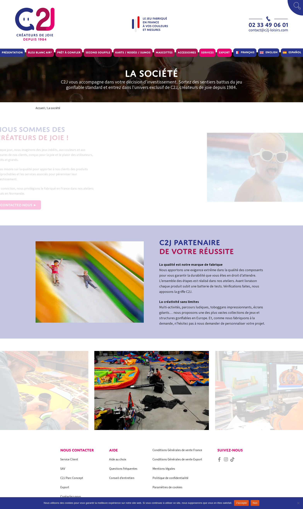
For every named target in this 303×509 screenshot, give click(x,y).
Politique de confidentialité (170, 478)
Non (255, 502)
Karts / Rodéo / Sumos (133, 52)
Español (295, 52)
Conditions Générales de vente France (177, 450)
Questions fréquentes (123, 469)
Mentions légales (163, 469)
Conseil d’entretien (121, 478)
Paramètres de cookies (167, 487)
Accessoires (187, 52)
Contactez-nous (70, 496)
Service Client (69, 459)
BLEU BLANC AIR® (40, 52)
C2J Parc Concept (71, 478)
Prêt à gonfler (68, 52)
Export (224, 52)
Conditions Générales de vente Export (177, 459)
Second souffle (98, 52)
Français (247, 52)
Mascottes (164, 52)
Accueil (40, 108)
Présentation (12, 52)
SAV (62, 469)
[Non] (298, 503)
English (271, 52)
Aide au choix (117, 459)
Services (207, 52)
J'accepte (241, 502)
